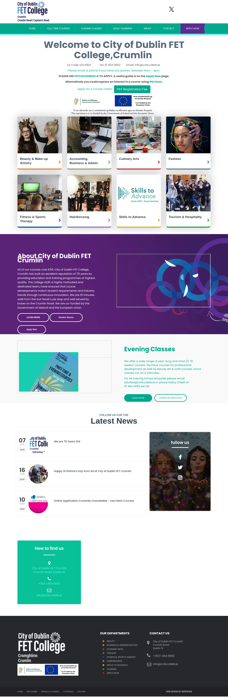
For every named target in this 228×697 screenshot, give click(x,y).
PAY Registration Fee (132, 89)
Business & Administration (122, 645)
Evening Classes (91, 28)
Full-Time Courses (58, 28)
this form (156, 82)
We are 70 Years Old (68, 442)
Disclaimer (32, 692)
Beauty (111, 641)
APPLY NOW (192, 28)
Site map (82, 692)
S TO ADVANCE (120, 665)
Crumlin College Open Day (164, 280)
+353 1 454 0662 (49, 584)
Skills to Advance (132, 217)
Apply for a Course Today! (95, 89)
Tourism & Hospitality (185, 217)
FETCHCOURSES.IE (86, 76)
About (147, 28)
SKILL (109, 665)
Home (32, 28)
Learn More (138, 398)
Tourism (111, 669)
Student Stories (66, 317)
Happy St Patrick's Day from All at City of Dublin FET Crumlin (97, 472)
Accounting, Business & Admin (84, 161)
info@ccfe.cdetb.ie (49, 596)
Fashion (175, 159)
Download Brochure (173, 398)
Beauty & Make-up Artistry (34, 161)
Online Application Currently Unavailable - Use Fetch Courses (92, 504)
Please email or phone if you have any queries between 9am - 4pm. (114, 70)
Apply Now (153, 76)
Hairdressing (79, 217)
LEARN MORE (33, 317)
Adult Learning (122, 28)
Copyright (68, 692)
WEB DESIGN (172, 692)
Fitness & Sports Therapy (33, 219)
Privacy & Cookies (50, 692)
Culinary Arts (129, 159)
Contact (168, 28)
